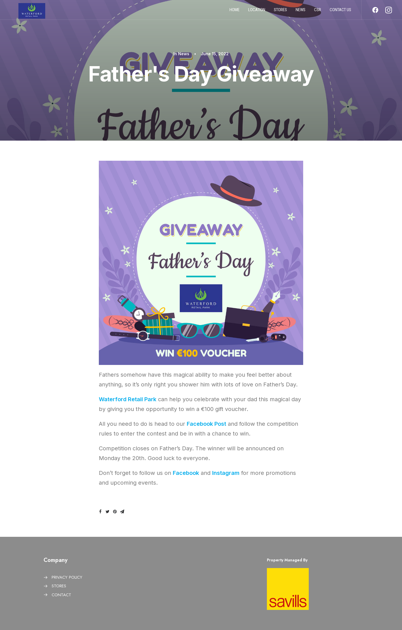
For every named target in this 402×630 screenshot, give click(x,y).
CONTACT (61, 595)
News (300, 12)
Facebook (186, 473)
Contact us (340, 12)
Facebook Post (206, 423)
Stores (280, 12)
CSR (317, 12)
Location (256, 12)
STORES (59, 586)
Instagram (226, 473)
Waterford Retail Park (127, 399)
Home (234, 12)
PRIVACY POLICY (67, 577)
